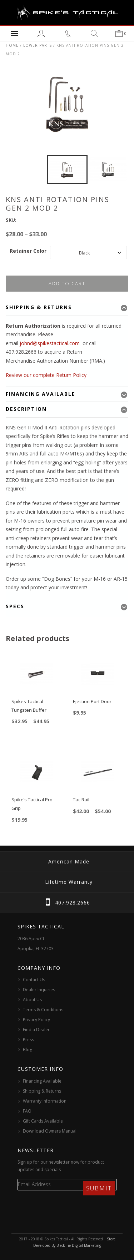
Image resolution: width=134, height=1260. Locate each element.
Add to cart (67, 283)
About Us (32, 1000)
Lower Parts (37, 45)
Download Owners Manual (49, 1131)
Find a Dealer (36, 1030)
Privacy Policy (36, 1020)
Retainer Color (28, 250)
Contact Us (34, 980)
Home (12, 45)
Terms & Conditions (43, 1010)
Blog (27, 1050)
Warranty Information (44, 1101)
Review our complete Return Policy (46, 375)
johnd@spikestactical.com (50, 343)
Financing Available (42, 1081)
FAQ (27, 1111)
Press (28, 1040)
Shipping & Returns (42, 1091)
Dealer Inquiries (39, 990)
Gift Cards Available (43, 1121)
